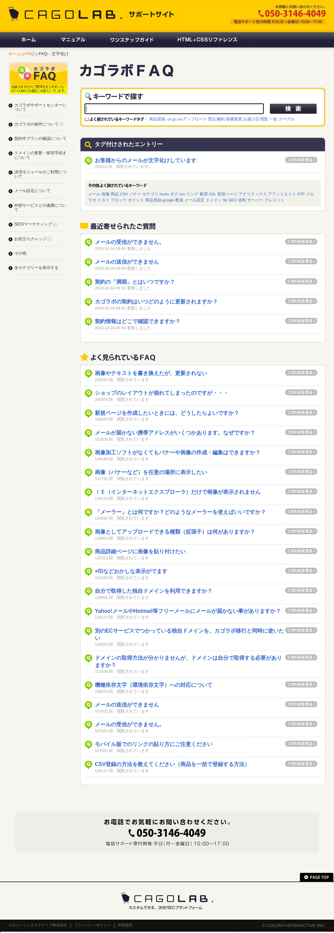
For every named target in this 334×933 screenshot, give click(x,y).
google (168, 200)
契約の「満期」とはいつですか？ (135, 282)
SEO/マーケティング (35, 224)
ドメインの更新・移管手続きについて (40, 155)
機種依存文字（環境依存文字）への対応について (153, 685)
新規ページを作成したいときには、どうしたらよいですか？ (167, 413)
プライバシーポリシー (92, 925)
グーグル (287, 119)
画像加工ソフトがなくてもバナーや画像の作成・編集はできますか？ (178, 452)
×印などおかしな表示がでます (131, 571)
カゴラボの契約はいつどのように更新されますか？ (156, 301)
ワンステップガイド (132, 40)
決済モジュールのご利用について (40, 174)
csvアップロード (192, 119)
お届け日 (251, 119)
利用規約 (125, 925)
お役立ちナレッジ (32, 239)
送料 (242, 200)
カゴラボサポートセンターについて (40, 107)
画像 (106, 194)
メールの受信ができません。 (129, 242)
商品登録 (157, 119)
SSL (212, 194)
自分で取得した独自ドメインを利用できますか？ (153, 591)
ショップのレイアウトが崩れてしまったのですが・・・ (161, 393)
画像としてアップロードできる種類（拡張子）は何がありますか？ (175, 532)
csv (182, 194)
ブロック (119, 200)
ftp (225, 200)
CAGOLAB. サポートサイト (91, 14)
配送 (179, 200)
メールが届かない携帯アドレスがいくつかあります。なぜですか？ (175, 433)
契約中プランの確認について (40, 138)
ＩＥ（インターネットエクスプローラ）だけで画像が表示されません (178, 492)
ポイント (136, 200)
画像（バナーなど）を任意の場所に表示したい (151, 472)
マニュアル (73, 40)
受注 (212, 119)
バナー (135, 194)
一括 (273, 119)
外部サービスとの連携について (40, 207)
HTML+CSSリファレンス (207, 40)
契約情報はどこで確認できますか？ (137, 321)
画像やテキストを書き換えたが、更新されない (151, 373)
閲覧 (264, 119)
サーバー (255, 200)
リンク (192, 194)
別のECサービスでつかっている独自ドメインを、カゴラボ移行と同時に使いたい (189, 634)
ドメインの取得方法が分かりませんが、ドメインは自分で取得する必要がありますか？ (188, 661)
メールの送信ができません (127, 262)
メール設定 (194, 200)
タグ (174, 194)
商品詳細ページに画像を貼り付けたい (140, 551)
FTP (301, 194)
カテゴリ (150, 194)
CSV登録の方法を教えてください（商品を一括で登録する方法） (172, 764)
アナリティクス (253, 194)
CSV (124, 194)
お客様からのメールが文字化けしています (145, 160)
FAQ (30, 53)
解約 (221, 119)
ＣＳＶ (104, 200)
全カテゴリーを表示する (36, 267)
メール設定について (32, 190)
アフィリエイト (282, 194)
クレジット (275, 200)
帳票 (204, 194)
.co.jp (171, 119)
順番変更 (234, 119)
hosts (164, 194)
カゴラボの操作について (38, 124)
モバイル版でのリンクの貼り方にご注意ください (153, 744)
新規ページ (227, 194)
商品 (115, 194)
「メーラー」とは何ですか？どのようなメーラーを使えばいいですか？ (180, 512)
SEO (232, 200)
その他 (20, 253)
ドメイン (214, 200)
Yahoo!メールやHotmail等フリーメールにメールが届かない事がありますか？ (188, 611)
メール (94, 194)
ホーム (28, 40)
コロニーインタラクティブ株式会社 (37, 925)
